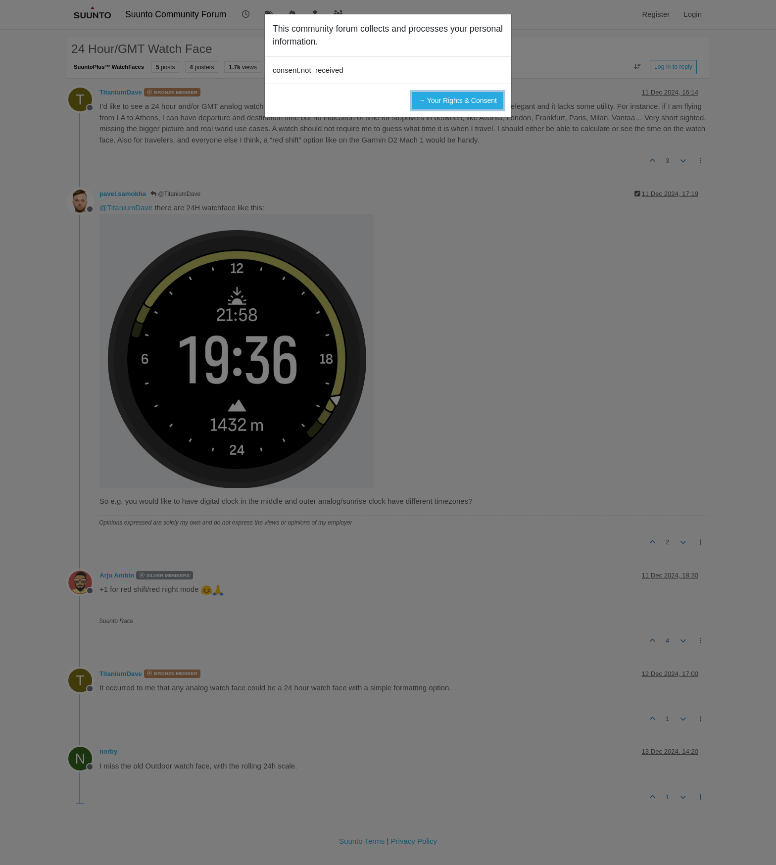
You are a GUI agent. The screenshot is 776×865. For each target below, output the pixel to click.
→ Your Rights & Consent (457, 100)
